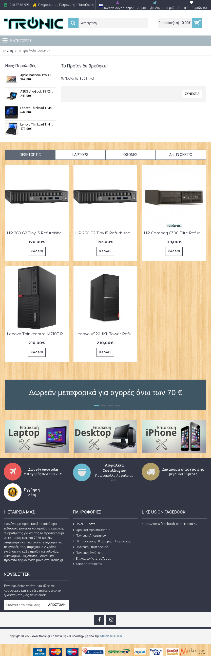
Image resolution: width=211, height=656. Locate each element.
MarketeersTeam (111, 636)
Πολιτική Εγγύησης (88, 553)
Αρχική (8, 51)
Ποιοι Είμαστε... (85, 524)
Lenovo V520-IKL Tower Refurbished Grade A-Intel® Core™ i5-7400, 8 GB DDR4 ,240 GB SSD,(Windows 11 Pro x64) (106, 333)
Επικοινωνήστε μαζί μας (92, 559)
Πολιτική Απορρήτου (89, 536)
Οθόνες (130, 155)
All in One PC (180, 155)
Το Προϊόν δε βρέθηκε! (34, 51)
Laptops (80, 155)
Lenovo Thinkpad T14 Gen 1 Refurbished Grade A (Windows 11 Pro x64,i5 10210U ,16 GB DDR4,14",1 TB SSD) (37, 124)
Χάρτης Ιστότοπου (87, 564)
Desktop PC (30, 155)
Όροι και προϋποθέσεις (91, 530)
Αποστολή (57, 605)
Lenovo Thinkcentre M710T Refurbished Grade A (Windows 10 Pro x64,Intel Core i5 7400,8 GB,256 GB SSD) (38, 333)
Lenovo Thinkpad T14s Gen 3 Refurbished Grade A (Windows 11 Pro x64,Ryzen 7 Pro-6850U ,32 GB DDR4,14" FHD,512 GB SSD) (37, 108)
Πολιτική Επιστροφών (90, 547)
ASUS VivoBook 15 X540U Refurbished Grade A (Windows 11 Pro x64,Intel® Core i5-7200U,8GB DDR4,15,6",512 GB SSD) (37, 91)
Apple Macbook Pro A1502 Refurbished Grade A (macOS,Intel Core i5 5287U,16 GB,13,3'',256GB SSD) (37, 75)
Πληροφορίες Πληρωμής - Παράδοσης (102, 541)
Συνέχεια (192, 94)
